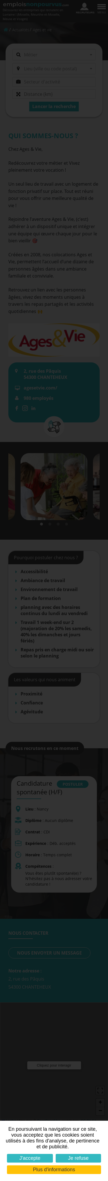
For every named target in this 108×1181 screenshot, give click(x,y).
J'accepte (29, 1158)
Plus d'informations (54, 1169)
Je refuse (78, 1158)
